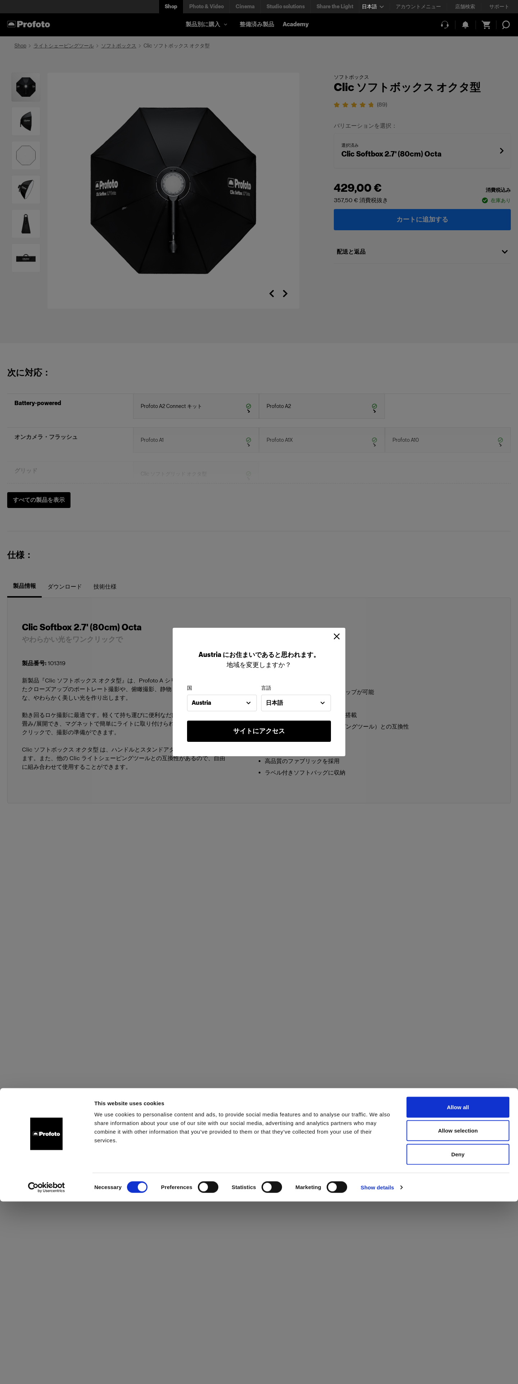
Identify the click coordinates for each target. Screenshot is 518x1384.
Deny (457, 1337)
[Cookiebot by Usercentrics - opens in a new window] (46, 1370)
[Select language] (373, 6)
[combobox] (222, 703)
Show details (377, 1370)
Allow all (458, 1290)
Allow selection (458, 1313)
